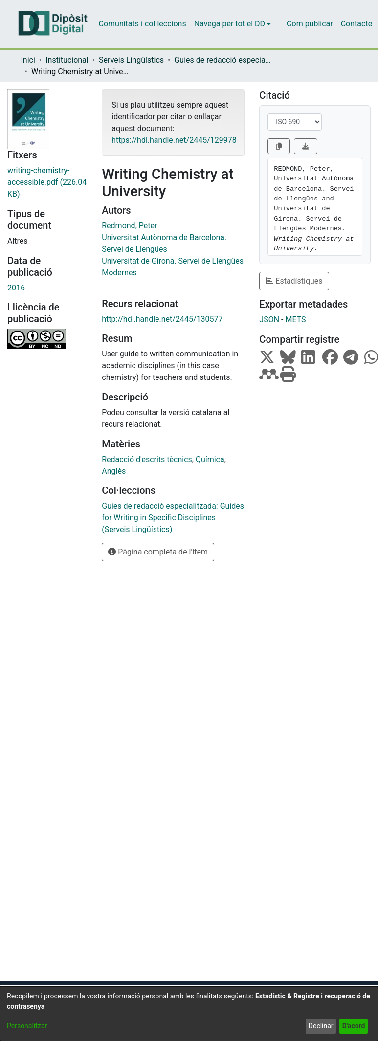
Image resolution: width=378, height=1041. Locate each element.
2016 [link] (16, 287)
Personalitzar (27, 1026)
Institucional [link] (66, 60)
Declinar (321, 1026)
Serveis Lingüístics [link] (131, 60)
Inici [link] (28, 60)
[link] (47, 182)
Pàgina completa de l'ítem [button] (158, 551)
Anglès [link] (114, 471)
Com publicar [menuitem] (310, 23)
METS (295, 319)
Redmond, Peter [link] (129, 225)
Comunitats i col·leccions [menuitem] (142, 23)
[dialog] (189, 1013)
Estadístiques (294, 281)
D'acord (353, 1026)
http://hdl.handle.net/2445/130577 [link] (162, 319)
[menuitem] (232, 24)
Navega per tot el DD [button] (229, 23)
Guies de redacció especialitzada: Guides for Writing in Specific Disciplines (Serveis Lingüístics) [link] (223, 60)
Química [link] (210, 459)
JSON (269, 319)
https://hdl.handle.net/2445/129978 (173, 140)
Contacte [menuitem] (356, 23)
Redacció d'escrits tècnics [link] (147, 459)
